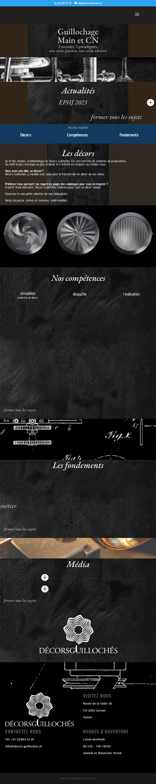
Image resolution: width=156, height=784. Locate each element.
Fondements (129, 134)
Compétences (77, 134)
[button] (4, 233)
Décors (25, 134)
